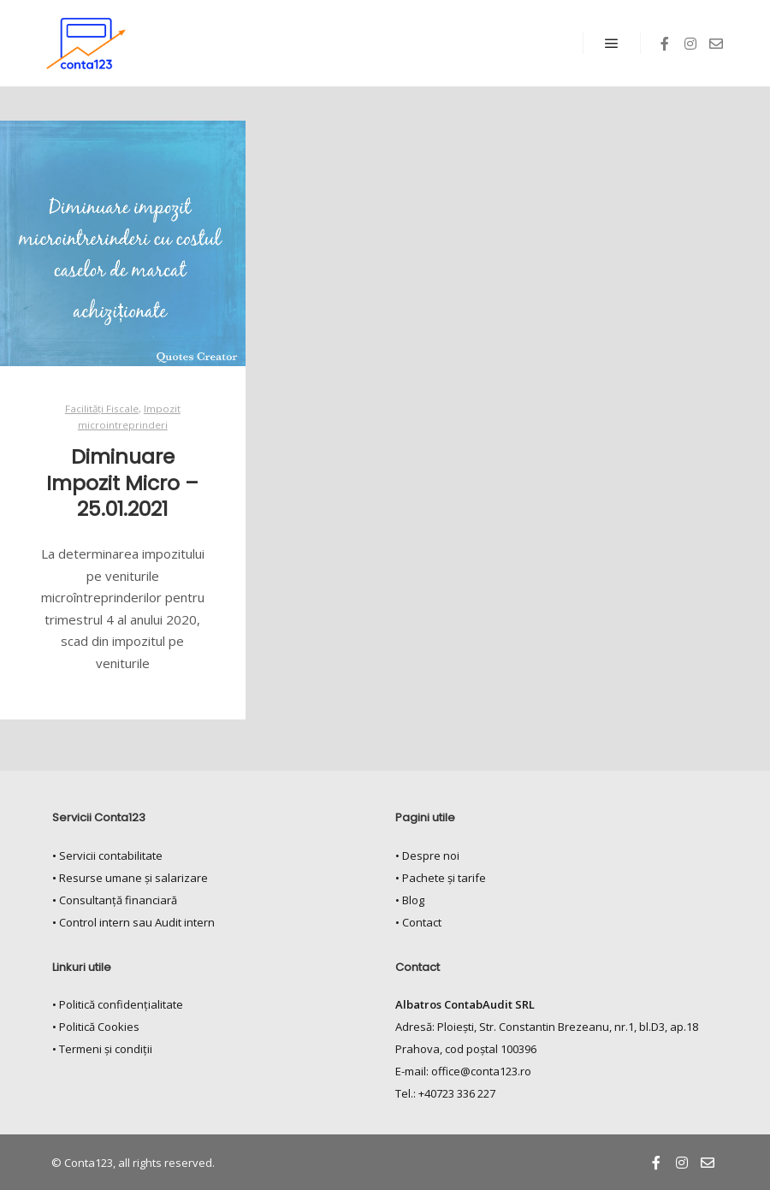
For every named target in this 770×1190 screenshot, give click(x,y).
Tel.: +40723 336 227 (445, 1093)
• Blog (409, 900)
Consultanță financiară (118, 900)
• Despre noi (427, 855)
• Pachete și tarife (440, 877)
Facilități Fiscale (102, 408)
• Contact (418, 922)
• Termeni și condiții (102, 1049)
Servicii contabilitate (111, 855)
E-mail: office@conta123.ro (463, 1071)
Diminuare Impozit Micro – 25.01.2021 (122, 482)
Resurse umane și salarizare (133, 877)
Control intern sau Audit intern (137, 922)
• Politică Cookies (95, 1026)
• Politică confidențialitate (117, 1004)
